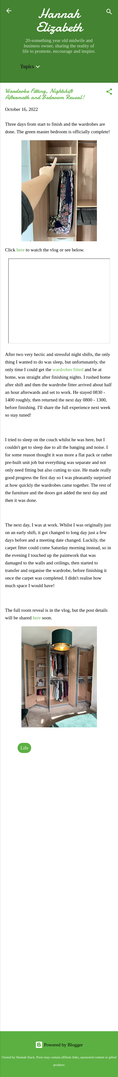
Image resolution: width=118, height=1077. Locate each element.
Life (24, 747)
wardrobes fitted (68, 369)
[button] (109, 93)
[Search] (109, 12)
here (21, 249)
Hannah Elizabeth (59, 20)
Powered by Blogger (59, 1044)
